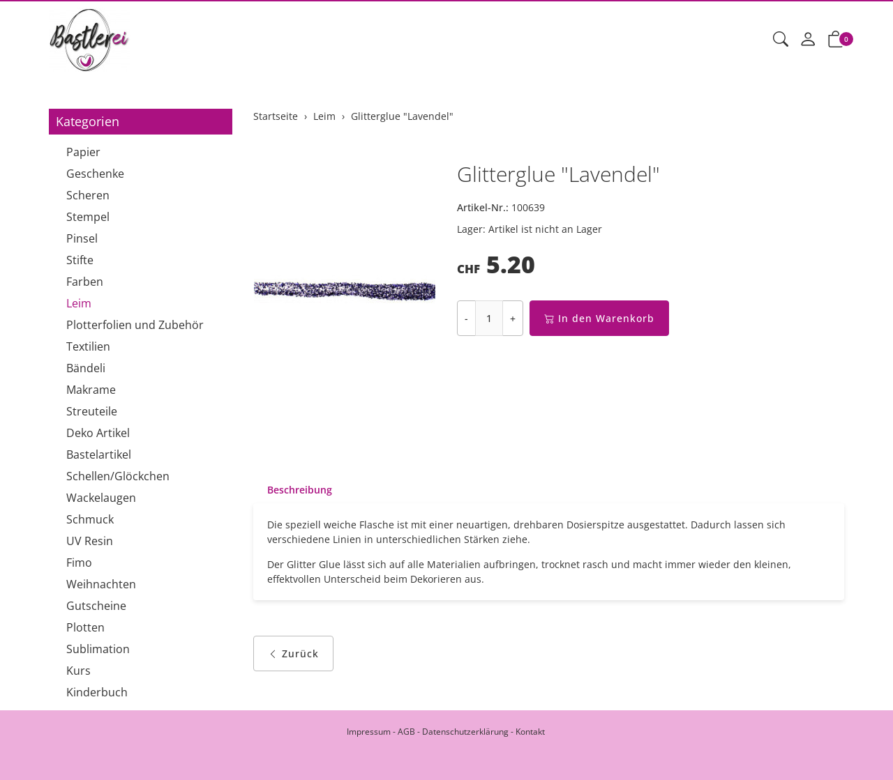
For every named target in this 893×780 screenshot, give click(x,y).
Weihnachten (101, 584)
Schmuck (90, 519)
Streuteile (91, 411)
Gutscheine (96, 605)
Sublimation (98, 649)
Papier (83, 152)
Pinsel (82, 238)
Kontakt (530, 731)
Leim (78, 303)
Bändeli (85, 368)
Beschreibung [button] (299, 489)
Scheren (88, 195)
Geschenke (95, 173)
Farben (84, 281)
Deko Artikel (98, 433)
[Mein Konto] (808, 39)
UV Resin (89, 541)
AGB (406, 731)
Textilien (88, 346)
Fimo (79, 562)
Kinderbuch (97, 692)
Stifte (79, 260)
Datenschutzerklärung (465, 731)
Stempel (88, 216)
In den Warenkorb (599, 318)
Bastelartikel (98, 454)
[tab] (292, 490)
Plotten (85, 627)
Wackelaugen (101, 497)
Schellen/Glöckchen (118, 476)
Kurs (78, 670)
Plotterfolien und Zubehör (135, 324)
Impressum (369, 731)
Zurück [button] (293, 653)
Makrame (91, 389)
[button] (780, 39)
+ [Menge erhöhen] (513, 318)
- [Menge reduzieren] (466, 318)
